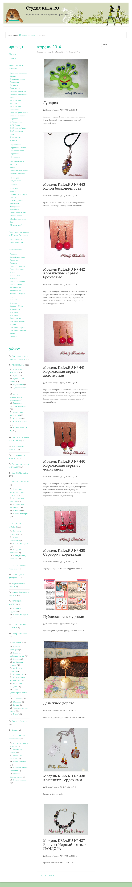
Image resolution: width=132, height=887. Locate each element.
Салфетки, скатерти (18, 194)
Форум (13, 58)
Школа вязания (16, 242)
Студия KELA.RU (42, 8)
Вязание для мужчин (19, 113)
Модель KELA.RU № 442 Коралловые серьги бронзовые (64, 273)
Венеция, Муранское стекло (16, 181)
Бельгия (13, 263)
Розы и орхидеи (20, 780)
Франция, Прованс (18, 330)
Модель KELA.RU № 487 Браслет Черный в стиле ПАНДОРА (64, 844)
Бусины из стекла (17, 79)
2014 (33, 35)
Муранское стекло (18, 173)
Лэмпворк (17, 699)
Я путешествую (15, 249)
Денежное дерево (59, 703)
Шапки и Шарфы (20, 543)
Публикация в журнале (63, 616)
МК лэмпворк (16, 239)
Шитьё (16, 714)
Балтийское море (17, 257)
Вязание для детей (18, 91)
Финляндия (15, 309)
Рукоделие (16, 642)
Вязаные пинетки (17, 116)
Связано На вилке (19, 721)
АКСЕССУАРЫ (18, 365)
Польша (13, 303)
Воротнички (18, 384)
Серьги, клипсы (20, 421)
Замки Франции (17, 269)
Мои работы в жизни (19, 170)
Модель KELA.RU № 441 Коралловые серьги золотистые (63, 371)
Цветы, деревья (16, 200)
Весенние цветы (20, 761)
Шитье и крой (16, 225)
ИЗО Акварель (16, 122)
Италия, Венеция (17, 281)
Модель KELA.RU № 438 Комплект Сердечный (64, 778)
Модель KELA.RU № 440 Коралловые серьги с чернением (64, 465)
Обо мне (12, 54)
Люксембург (15, 290)
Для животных (19, 388)
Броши (13, 76)
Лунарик (50, 102)
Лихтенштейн (16, 287)
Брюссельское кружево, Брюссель (17, 154)
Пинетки (17, 510)
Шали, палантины (18, 213)
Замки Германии (17, 266)
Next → (51, 875)
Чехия (12, 333)
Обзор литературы (20, 633)
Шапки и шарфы (20, 513)
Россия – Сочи (16, 306)
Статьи (15, 730)
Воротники (15, 88)
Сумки (13, 197)
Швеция (13, 336)
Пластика (14, 188)
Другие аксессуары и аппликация (16, 397)
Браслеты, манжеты (18, 73)
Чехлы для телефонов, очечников (15, 206)
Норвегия (14, 300)
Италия (13, 272)
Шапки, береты (16, 216)
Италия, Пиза (16, 284)
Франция (14, 312)
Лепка (12, 167)
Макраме (17, 702)
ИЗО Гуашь (15, 125)
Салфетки (17, 418)
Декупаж (17, 659)
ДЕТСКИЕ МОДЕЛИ (20, 482)
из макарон (18, 674)
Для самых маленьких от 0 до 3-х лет (18, 492)
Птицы (16, 705)
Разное (13, 191)
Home (24, 35)
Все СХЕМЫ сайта (20, 473)
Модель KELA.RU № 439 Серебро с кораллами (64, 552)
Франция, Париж (17, 327)
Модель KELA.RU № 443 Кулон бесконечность (64, 186)
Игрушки (14, 119)
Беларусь (14, 260)
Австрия (13, 254)
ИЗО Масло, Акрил (18, 128)
